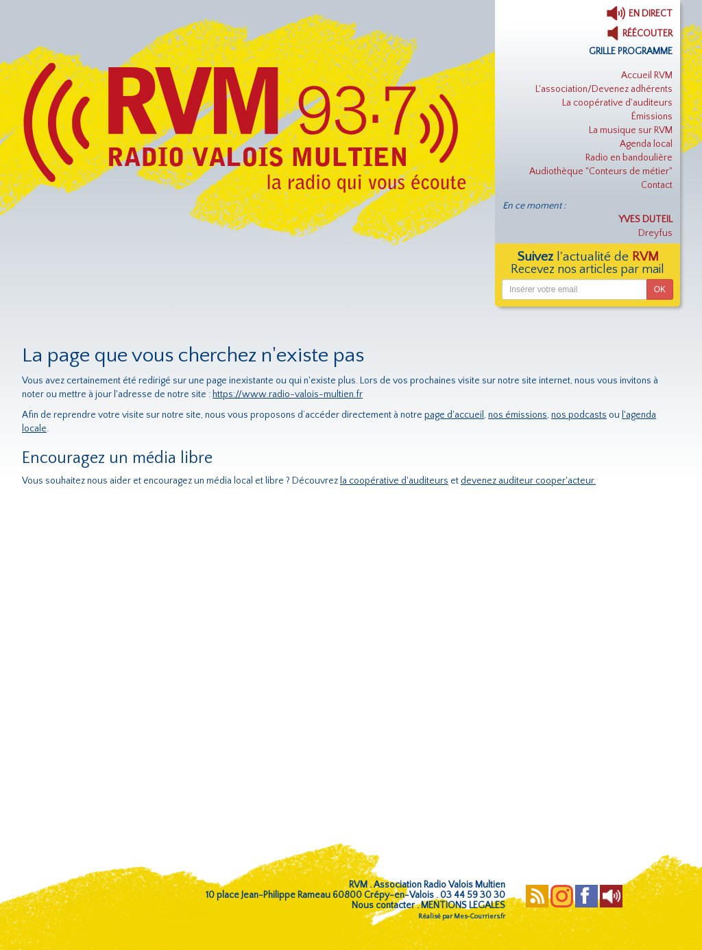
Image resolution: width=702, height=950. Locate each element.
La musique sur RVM (631, 130)
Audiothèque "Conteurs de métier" (601, 171)
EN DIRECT (639, 13)
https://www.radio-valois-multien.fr (288, 394)
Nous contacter (383, 905)
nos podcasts (579, 414)
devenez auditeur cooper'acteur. (528, 480)
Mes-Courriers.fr (479, 917)
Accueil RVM (647, 75)
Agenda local (646, 144)
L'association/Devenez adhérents (604, 89)
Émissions (652, 116)
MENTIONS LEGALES (463, 905)
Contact (657, 185)
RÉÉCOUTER (640, 33)
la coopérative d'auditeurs (394, 480)
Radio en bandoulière (629, 157)
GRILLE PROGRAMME (631, 51)
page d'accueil (454, 414)
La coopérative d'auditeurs (617, 102)
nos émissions (517, 414)
